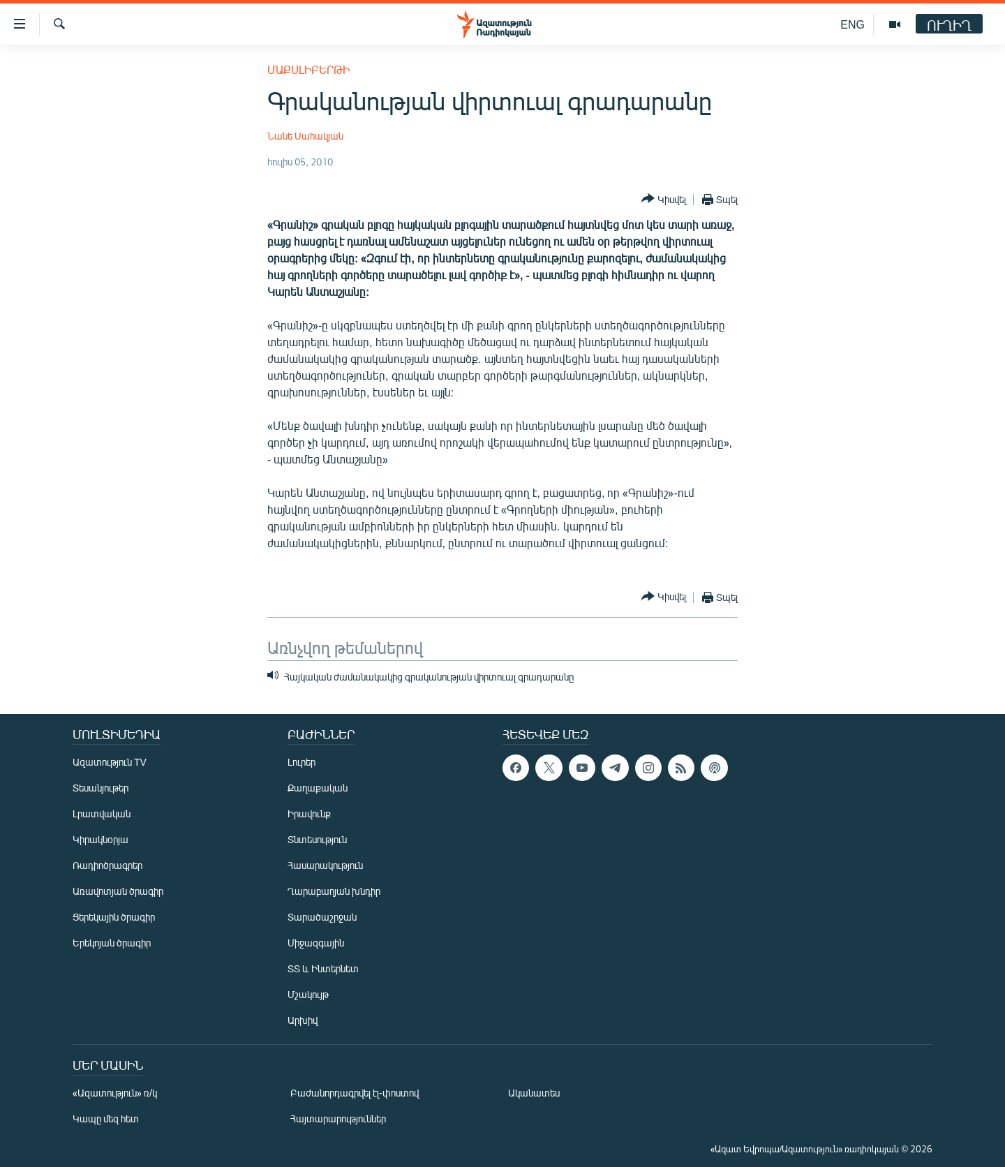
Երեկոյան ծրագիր (112, 943)
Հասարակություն (325, 865)
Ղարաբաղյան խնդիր (334, 891)
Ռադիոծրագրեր (107, 865)
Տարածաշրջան (322, 917)
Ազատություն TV (110, 762)
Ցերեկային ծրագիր (114, 917)
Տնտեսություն (317, 839)
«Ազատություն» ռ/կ (115, 1093)
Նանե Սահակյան (305, 136)
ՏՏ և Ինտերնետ (323, 968)
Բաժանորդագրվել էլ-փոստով (354, 1093)
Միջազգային (316, 943)
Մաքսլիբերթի (308, 69)
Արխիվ (303, 1020)
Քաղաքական (318, 788)
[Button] (663, 199)
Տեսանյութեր (100, 788)
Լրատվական (102, 813)
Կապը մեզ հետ (106, 1118)
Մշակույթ (308, 994)
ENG (852, 24)
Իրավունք (309, 813)
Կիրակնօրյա (100, 839)
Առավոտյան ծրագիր (118, 891)
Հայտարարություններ (338, 1118)
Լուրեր (301, 762)
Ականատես (534, 1093)
